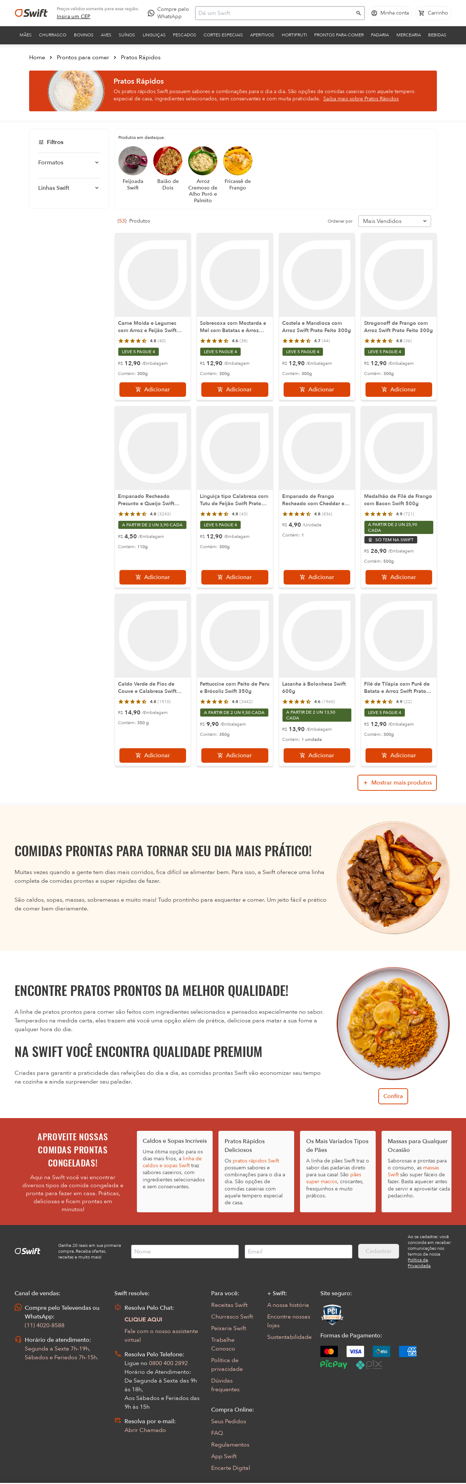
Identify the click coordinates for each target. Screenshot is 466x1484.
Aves (106, 35)
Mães (26, 35)
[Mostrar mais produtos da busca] (397, 783)
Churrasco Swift (232, 1317)
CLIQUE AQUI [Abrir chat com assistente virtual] (143, 1320)
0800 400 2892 (168, 1363)
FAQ (217, 1433)
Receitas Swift (229, 1305)
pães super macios (333, 1178)
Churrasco (52, 35)
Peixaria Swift (228, 1328)
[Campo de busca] (275, 13)
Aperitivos (262, 35)
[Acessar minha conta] (390, 13)
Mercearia (408, 35)
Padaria (380, 35)
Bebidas (437, 35)
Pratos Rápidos (141, 57)
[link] (74, 16)
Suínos (127, 35)
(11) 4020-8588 (44, 1325)
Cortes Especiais (223, 35)
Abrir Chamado (145, 1430)
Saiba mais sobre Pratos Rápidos (361, 98)
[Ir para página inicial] (31, 13)
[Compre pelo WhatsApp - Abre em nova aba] (170, 13)
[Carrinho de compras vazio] (433, 13)
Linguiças (154, 35)
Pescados (184, 35)
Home (37, 57)
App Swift (224, 1456)
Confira (393, 1096)
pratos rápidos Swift (256, 1160)
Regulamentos (230, 1445)
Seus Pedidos (228, 1421)
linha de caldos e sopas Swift (172, 1162)
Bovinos (84, 35)
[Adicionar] (152, 389)
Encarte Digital (230, 1468)
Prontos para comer (339, 35)
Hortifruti (294, 35)
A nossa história (288, 1305)
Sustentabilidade (289, 1337)
